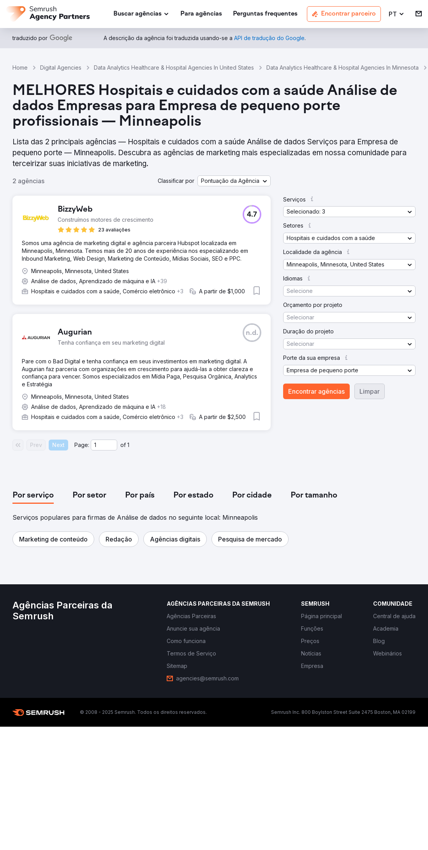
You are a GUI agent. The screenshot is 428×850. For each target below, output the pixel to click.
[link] (201, 14)
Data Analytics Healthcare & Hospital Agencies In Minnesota (342, 67)
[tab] (33, 495)
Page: (81, 445)
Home (20, 67)
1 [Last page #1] (128, 445)
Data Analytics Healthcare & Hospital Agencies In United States (174, 67)
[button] (397, 14)
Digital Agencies (60, 67)
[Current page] (104, 445)
